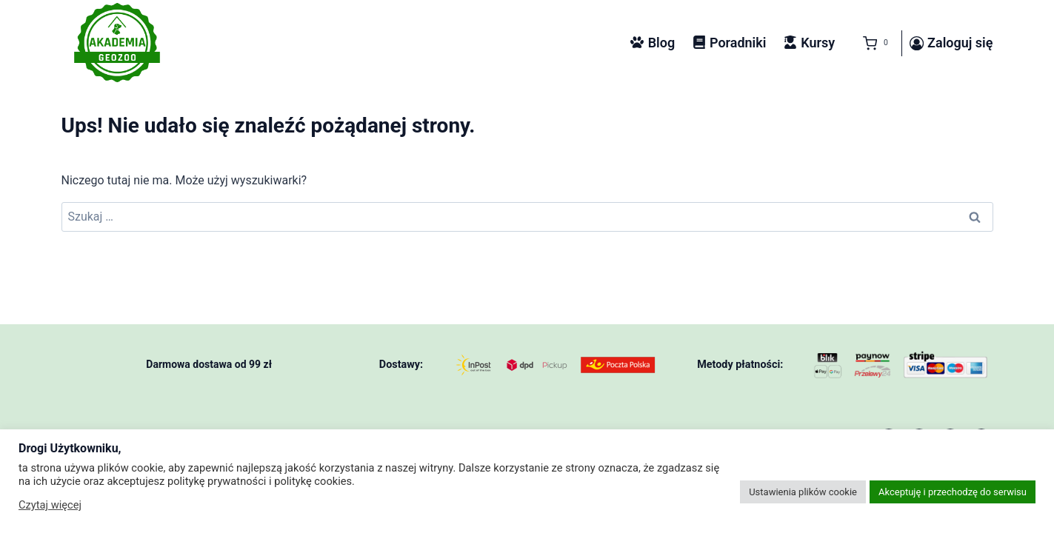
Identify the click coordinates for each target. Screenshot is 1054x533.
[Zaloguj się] (951, 43)
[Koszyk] (872, 44)
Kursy (809, 42)
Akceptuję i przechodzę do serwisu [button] (952, 491)
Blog (652, 42)
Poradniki (730, 42)
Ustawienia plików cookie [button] (803, 491)
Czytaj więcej (50, 505)
